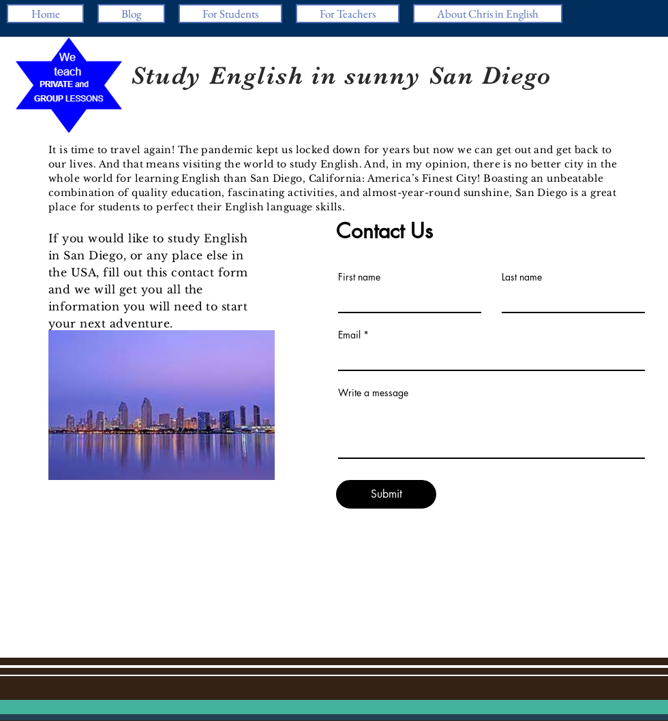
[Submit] (386, 494)
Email (349, 335)
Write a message (373, 393)
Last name (522, 277)
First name (359, 277)
